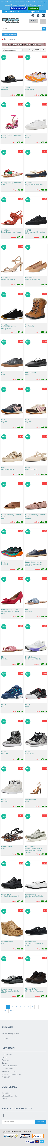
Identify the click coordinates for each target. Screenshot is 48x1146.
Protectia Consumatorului (11, 1074)
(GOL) (33, 21)
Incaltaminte (8, 39)
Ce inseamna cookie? (18, 8)
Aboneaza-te (41, 1122)
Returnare (5, 1060)
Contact (5, 1038)
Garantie (5, 1063)
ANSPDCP (6, 1077)
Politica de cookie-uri (9, 1066)
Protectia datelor (8, 1069)
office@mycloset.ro (11, 1033)
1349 (5, 1011)
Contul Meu (6, 1093)
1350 (12, 1011)
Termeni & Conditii (8, 1071)
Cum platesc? (7, 1054)
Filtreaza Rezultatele (9, 34)
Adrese (4, 1099)
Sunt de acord (33, 8)
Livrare (4, 1057)
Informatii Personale (9, 1096)
